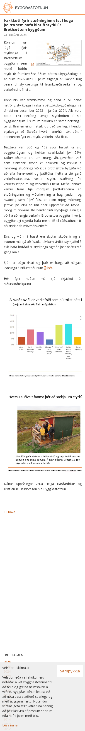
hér (49, 268)
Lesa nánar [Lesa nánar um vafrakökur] (10, 725)
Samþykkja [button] (70, 671)
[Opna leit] (71, 8)
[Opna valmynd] (80, 7)
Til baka (9, 512)
